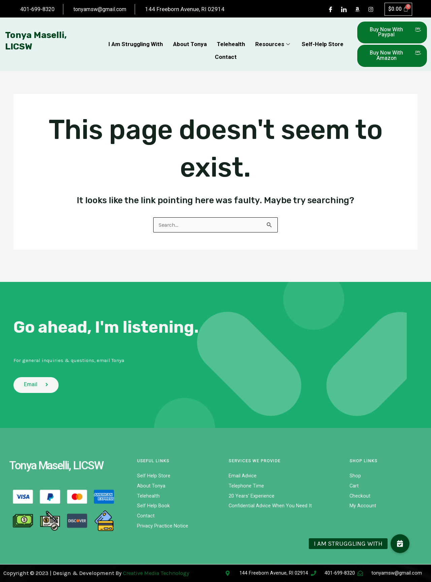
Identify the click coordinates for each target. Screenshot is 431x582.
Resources (273, 51)
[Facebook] (330, 13)
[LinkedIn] (343, 13)
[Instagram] (370, 13)
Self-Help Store (322, 51)
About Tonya (190, 51)
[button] (400, 543)
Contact (226, 62)
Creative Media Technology (158, 573)
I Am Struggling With (135, 51)
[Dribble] (357, 13)
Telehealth (231, 51)
